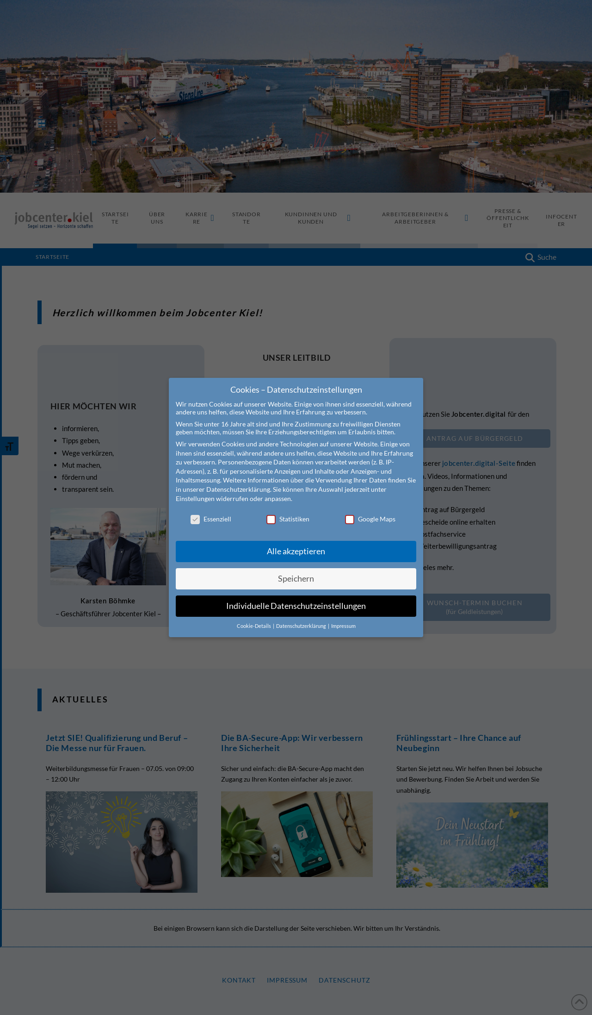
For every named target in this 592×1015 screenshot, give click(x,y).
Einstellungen (195, 498)
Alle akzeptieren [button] (296, 551)
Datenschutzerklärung (238, 489)
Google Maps (370, 519)
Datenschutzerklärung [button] (301, 626)
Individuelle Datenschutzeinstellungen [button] (296, 606)
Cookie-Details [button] (254, 626)
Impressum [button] (343, 626)
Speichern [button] (296, 578)
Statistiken (287, 519)
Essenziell (211, 519)
